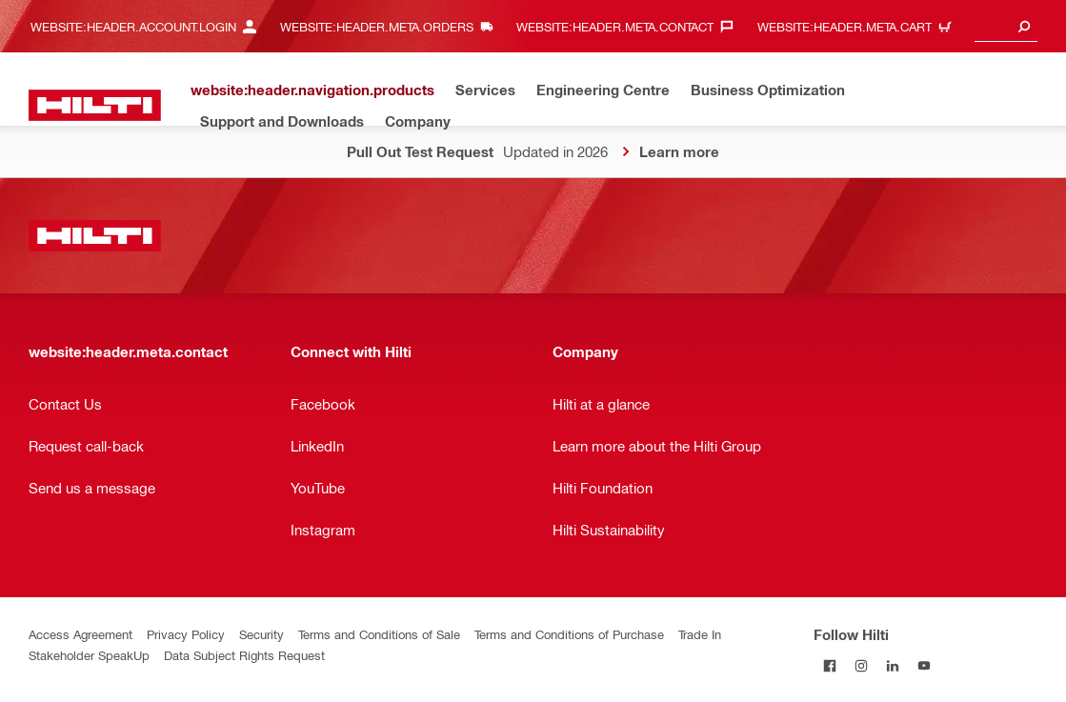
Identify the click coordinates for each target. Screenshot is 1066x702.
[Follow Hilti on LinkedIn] (892, 665)
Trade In (699, 634)
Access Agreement (80, 634)
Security (261, 634)
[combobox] (1006, 26)
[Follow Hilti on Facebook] (829, 665)
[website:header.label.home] (95, 105)
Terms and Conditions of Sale (379, 634)
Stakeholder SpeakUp (89, 655)
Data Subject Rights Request (244, 655)
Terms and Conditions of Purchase (569, 634)
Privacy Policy (186, 634)
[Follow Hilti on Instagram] (860, 665)
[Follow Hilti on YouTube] (923, 665)
